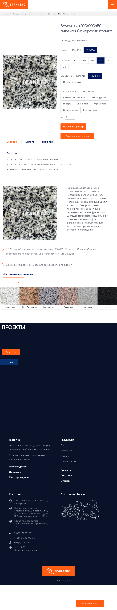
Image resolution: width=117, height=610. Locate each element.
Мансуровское (89, 91)
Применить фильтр (73, 126)
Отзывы (65, 480)
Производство (18, 466)
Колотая (80, 75)
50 (100, 60)
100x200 (76, 50)
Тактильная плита (69, 461)
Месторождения (19, 477)
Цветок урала (98, 97)
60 (92, 60)
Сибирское (82, 103)
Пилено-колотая (72, 82)
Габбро (67, 103)
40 (108, 60)
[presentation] (9, 362)
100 (76, 60)
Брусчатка (66, 450)
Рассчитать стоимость (77, 136)
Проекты (65, 470)
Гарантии (47, 141)
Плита (63, 445)
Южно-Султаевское (74, 97)
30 (64, 66)
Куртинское (100, 103)
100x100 (90, 50)
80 (84, 60)
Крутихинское (90, 110)
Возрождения (70, 110)
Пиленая (95, 75)
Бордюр (65, 456)
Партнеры (66, 475)
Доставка (12, 141)
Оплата (29, 141)
